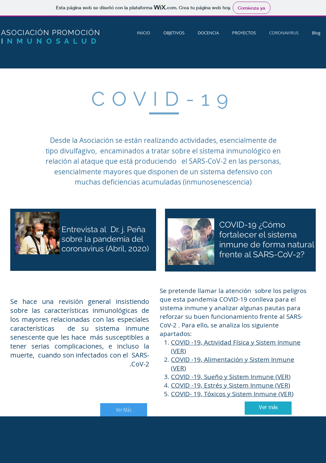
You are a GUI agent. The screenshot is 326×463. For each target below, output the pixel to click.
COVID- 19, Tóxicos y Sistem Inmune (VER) (232, 394)
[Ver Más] (123, 409)
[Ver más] (268, 408)
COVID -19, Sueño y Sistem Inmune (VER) (231, 376)
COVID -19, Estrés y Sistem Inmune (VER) (230, 385)
